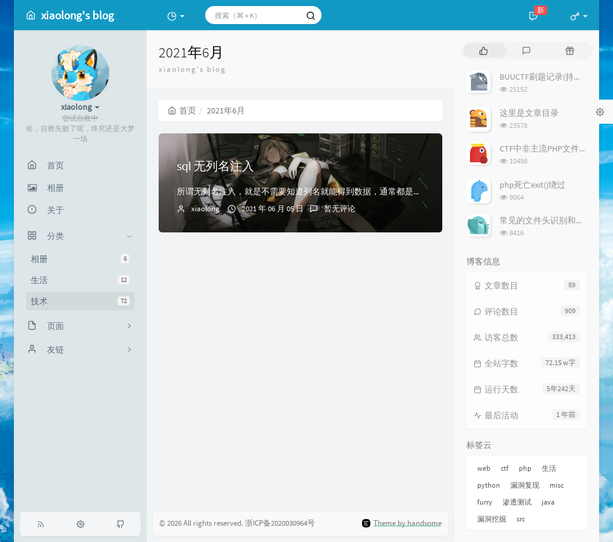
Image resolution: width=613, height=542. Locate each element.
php (525, 468)
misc (557, 484)
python (488, 484)
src (520, 518)
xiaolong (205, 208)
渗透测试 (517, 501)
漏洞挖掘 (491, 518)
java (548, 501)
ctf (505, 468)
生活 (80, 280)
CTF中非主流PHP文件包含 (548, 148)
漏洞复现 (524, 484)
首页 (182, 110)
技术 (80, 301)
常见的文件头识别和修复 (546, 220)
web (484, 468)
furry (484, 501)
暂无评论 (339, 208)
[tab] (483, 50)
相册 (80, 258)
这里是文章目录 (529, 112)
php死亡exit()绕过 (532, 184)
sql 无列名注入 (215, 165)
